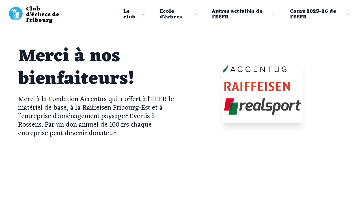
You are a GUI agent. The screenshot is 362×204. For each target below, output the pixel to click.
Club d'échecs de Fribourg (42, 15)
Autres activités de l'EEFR (244, 14)
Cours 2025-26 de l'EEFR (320, 14)
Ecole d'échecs (179, 14)
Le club (134, 14)
